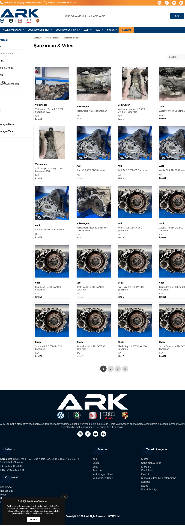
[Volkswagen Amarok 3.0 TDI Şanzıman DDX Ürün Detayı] (52, 93)
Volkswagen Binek (38, 30)
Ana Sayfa (6, 487)
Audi (86, 30)
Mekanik (146, 466)
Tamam (33, 519)
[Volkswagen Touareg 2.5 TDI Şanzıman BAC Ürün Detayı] (52, 152)
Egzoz (144, 485)
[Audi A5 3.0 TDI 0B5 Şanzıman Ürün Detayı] (93, 152)
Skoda (110, 30)
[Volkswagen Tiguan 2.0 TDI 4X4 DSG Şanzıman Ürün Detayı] (93, 211)
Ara (177, 16)
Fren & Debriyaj (149, 489)
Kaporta (145, 481)
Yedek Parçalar (12, 30)
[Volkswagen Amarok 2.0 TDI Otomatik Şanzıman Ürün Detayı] (135, 93)
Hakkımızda (6, 490)
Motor (144, 458)
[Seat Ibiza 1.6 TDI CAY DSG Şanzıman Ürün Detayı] (135, 271)
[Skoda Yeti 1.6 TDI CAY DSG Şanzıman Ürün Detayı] (52, 330)
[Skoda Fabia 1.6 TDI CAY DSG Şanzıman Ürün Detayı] (93, 330)
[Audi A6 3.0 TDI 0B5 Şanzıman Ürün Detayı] (135, 152)
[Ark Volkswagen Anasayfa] (19, 16)
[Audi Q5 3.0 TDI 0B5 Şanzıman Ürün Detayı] (52, 211)
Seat (98, 30)
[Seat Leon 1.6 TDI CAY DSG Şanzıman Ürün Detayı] (52, 271)
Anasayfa (37, 38)
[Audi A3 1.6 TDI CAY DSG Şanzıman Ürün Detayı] (135, 211)
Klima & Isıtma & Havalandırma (158, 478)
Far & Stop (147, 470)
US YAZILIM (113, 516)
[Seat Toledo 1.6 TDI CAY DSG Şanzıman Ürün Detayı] (93, 271)
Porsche (96, 470)
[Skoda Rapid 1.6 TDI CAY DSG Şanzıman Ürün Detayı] (135, 330)
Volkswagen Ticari (67, 30)
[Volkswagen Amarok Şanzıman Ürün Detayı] (93, 93)
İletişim (126, 30)
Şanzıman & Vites (151, 462)
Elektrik (145, 474)
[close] (64, 497)
